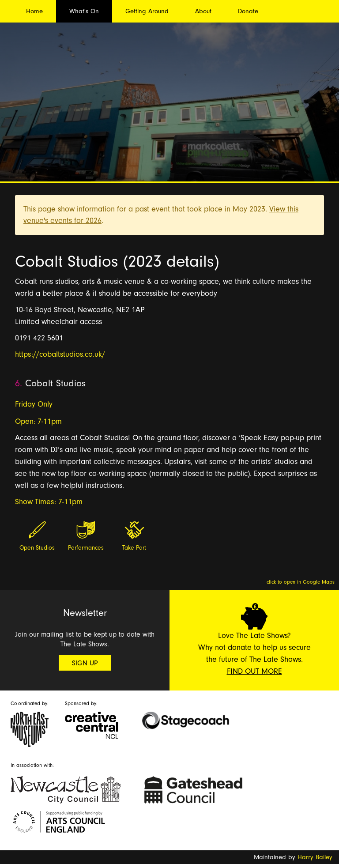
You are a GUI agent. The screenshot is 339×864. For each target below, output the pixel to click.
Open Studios (37, 547)
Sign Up (85, 663)
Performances (86, 547)
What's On (84, 11)
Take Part (134, 547)
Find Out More (254, 671)
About (203, 11)
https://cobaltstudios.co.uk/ (60, 354)
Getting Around (147, 11)
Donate (248, 11)
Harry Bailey (315, 857)
